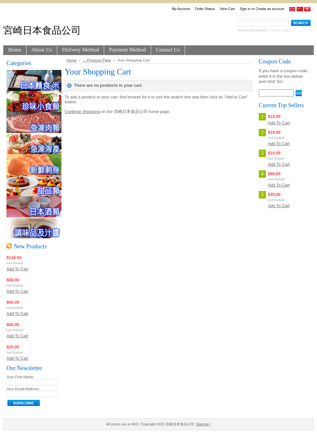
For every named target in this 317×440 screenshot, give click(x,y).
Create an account (270, 9)
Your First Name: (20, 377)
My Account (181, 9)
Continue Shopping (82, 111)
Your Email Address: (23, 389)
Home (72, 60)
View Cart (227, 9)
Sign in (245, 9)
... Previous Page (97, 60)
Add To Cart (17, 268)
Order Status (205, 9)
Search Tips (279, 30)
